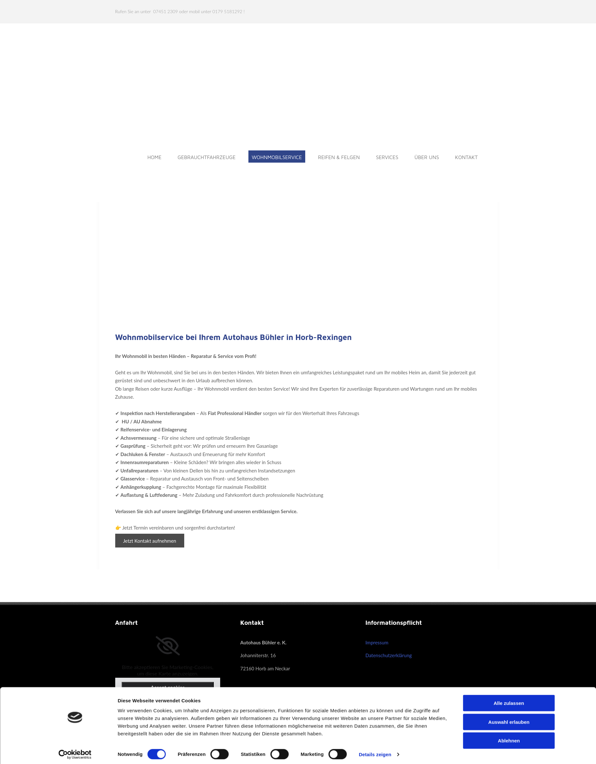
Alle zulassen (509, 700)
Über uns (426, 157)
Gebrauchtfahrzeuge (206, 157)
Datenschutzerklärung (388, 655)
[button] (149, 541)
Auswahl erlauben (508, 719)
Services (387, 157)
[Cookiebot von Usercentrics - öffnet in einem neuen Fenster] (75, 751)
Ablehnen (509, 737)
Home (154, 157)
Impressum (376, 642)
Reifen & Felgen (339, 157)
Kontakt (466, 157)
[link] (168, 646)
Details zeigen (375, 751)
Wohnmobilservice (277, 157)
